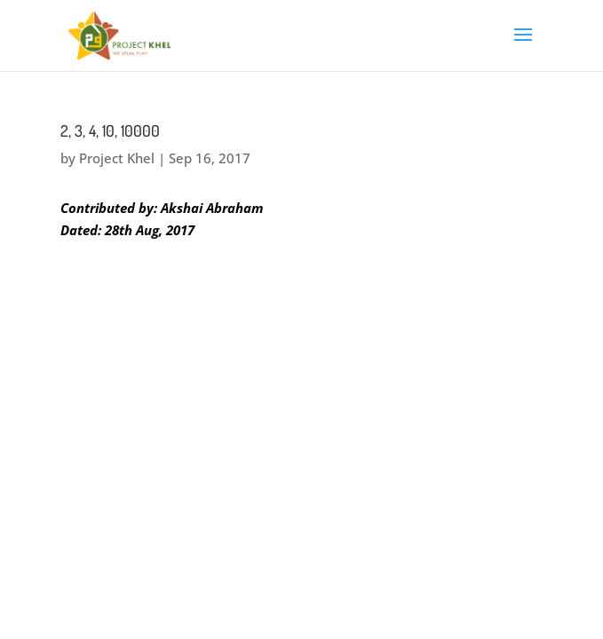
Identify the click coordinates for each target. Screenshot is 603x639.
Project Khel (117, 158)
